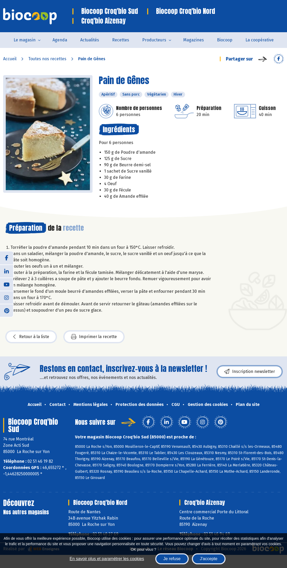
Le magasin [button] (25, 39)
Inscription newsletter (249, 371)
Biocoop (224, 39)
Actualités (89, 39)
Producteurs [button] (154, 39)
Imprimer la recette (94, 336)
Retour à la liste (31, 336)
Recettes (120, 39)
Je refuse (172, 558)
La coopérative (259, 39)
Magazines (193, 39)
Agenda (60, 39)
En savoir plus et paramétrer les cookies (107, 558)
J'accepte (208, 558)
